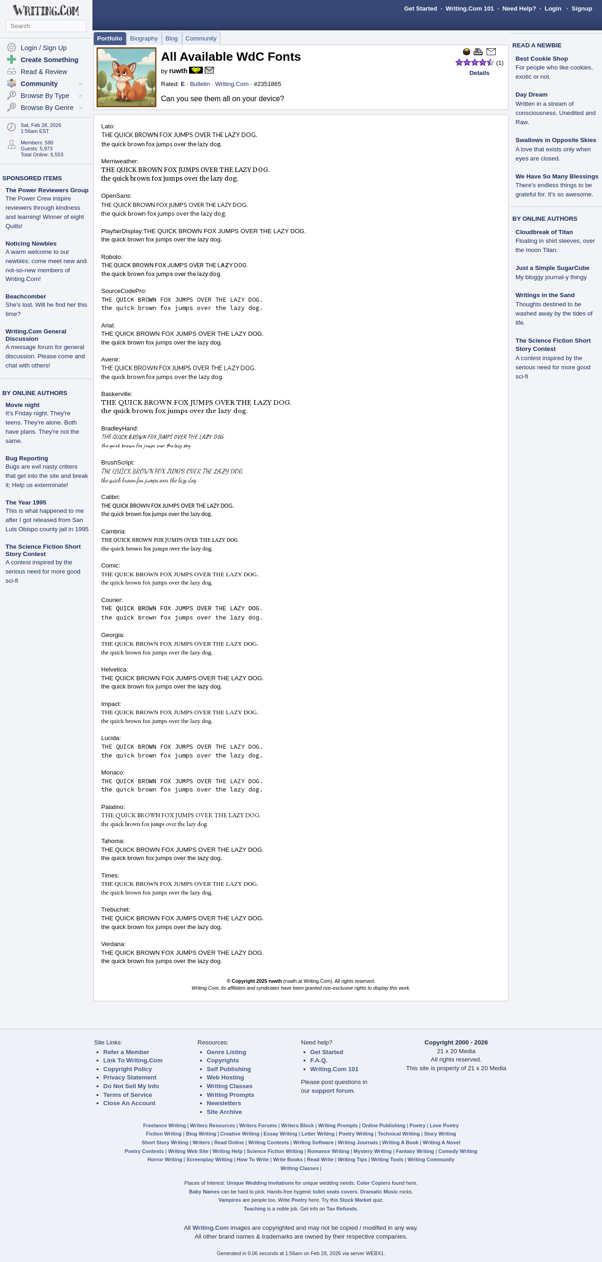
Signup (582, 8)
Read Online (229, 1142)
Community (201, 38)
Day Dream (532, 94)
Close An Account (129, 1103)
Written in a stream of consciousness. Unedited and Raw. (556, 113)
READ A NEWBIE (537, 45)
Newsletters (224, 1103)
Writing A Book (400, 1142)
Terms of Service (127, 1094)
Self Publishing (229, 1069)
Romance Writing (328, 1151)
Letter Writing (317, 1133)
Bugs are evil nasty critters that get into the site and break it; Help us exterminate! (47, 475)
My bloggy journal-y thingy (551, 277)
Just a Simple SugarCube (553, 267)
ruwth (178, 71)
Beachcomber (26, 296)
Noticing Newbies (31, 243)
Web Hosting (225, 1077)
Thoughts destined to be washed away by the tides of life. (554, 313)
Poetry (418, 1125)
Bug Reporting (27, 458)
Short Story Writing (165, 1142)
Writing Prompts (230, 1094)
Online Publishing (383, 1125)
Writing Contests (268, 1142)
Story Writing (440, 1133)
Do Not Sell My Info (131, 1086)
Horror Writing (165, 1159)
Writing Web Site (188, 1151)
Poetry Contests (144, 1151)
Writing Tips (352, 1159)
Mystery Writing (373, 1151)
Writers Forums (258, 1125)
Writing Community (430, 1159)
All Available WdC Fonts (231, 56)
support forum (332, 1090)
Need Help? (519, 8)
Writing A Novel (441, 1142)
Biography (144, 38)
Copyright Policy (127, 1069)
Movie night (23, 405)
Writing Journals (358, 1142)
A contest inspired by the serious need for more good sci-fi (43, 571)
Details (480, 72)
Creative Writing (239, 1133)
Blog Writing (201, 1133)
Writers (201, 1142)
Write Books (288, 1159)
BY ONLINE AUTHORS (34, 393)
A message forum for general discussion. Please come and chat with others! (45, 356)
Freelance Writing (164, 1125)
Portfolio (109, 38)
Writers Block (297, 1125)
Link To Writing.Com (133, 1060)
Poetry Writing (356, 1133)
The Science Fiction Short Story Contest (43, 550)
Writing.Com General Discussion (36, 335)
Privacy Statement (130, 1077)
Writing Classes (230, 1086)
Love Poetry (444, 1125)
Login (553, 8)
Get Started (420, 8)
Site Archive (224, 1111)
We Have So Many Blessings (557, 176)
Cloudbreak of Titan (544, 232)
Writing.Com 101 (470, 8)
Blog (172, 38)
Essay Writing (280, 1133)
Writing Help (227, 1151)
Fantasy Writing (415, 1151)
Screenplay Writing (209, 1159)
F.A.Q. (319, 1060)
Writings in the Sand (545, 295)
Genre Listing (227, 1052)
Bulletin (200, 83)
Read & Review (44, 71)
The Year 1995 (26, 502)
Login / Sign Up (44, 48)
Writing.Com (232, 83)
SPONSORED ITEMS (32, 178)
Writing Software (313, 1142)
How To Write (253, 1159)
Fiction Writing (164, 1133)
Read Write (320, 1159)
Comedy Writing (457, 1151)
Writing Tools (387, 1159)
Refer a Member (126, 1052)
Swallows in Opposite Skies (556, 140)
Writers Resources (212, 1125)
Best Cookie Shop (542, 58)
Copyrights (223, 1060)
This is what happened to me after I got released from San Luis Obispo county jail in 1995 (47, 520)
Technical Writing (399, 1133)
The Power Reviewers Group (47, 190)
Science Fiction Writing (275, 1151)
